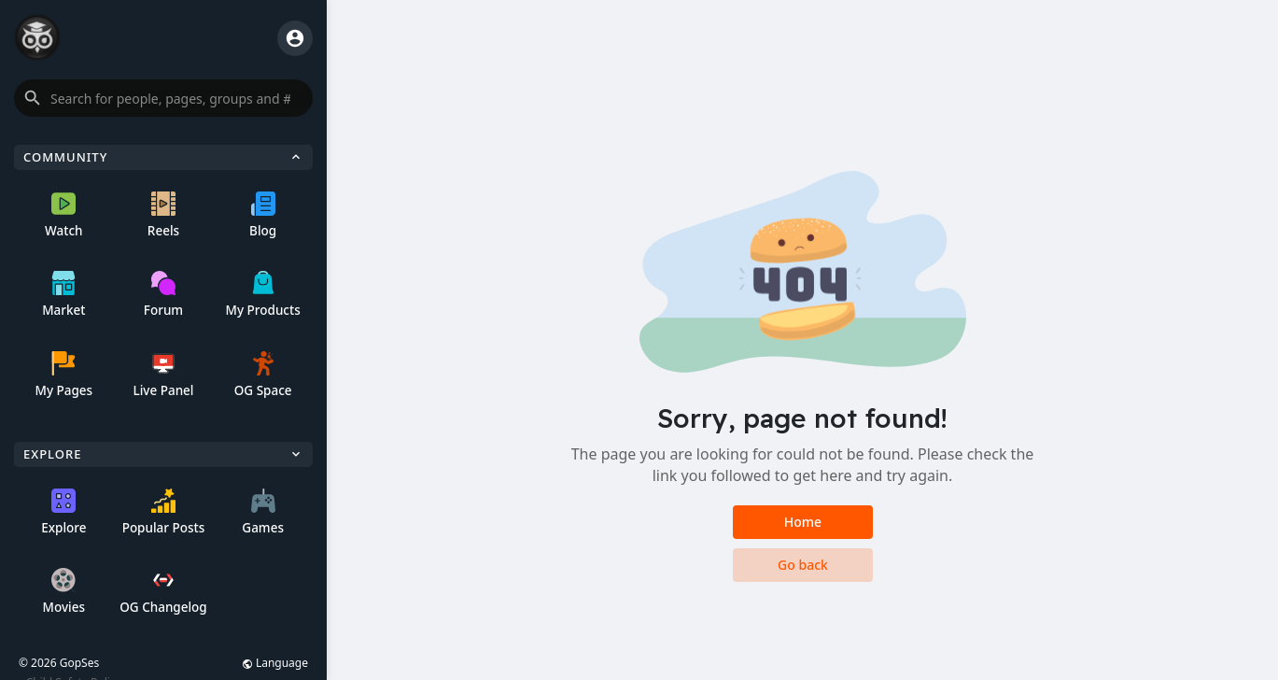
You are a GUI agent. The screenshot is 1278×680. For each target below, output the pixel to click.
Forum (163, 295)
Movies (64, 592)
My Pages (63, 375)
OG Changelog (163, 592)
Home (802, 522)
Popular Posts (163, 512)
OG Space (263, 375)
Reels (163, 215)
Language (275, 663)
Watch (63, 215)
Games (263, 512)
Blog (262, 215)
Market (63, 295)
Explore (63, 512)
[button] (163, 98)
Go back (803, 565)
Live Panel (163, 375)
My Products (263, 295)
